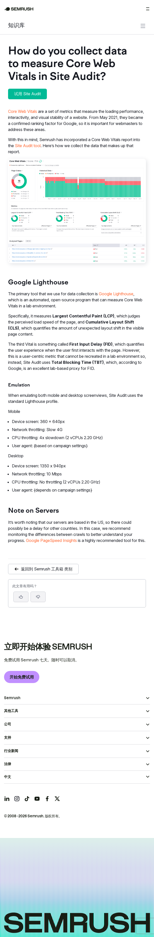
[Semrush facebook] (47, 799)
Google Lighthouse (116, 293)
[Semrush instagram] (17, 799)
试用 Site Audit (27, 93)
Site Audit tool (28, 145)
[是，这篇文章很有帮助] (20, 597)
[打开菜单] (147, 9)
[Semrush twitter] (57, 799)
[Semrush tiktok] (27, 799)
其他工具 (11, 711)
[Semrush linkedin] (7, 799)
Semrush (12, 698)
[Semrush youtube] (37, 799)
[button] (38, 597)
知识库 (16, 26)
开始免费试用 (22, 677)
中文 (7, 777)
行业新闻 (11, 751)
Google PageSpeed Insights (51, 540)
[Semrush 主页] (19, 9)
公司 (7, 724)
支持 (7, 737)
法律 (7, 764)
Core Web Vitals (22, 111)
